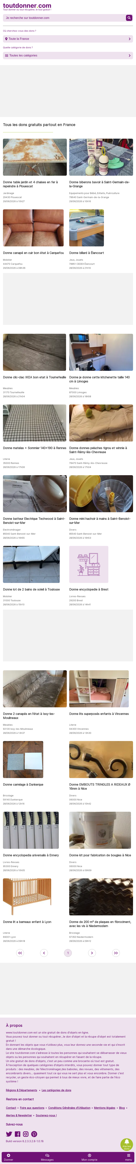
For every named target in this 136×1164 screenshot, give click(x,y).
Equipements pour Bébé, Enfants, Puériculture (94, 193)
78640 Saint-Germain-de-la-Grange (89, 197)
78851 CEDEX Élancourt (82, 263)
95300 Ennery (10, 866)
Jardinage (8, 193)
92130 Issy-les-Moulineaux (18, 729)
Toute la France (19, 38)
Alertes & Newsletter (19, 1115)
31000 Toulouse (12, 600)
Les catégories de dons (56, 1090)
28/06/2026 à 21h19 (80, 268)
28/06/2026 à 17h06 (14, 467)
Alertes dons (127, 1147)
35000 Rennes (11, 463)
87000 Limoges (78, 392)
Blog (122, 1107)
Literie (6, 459)
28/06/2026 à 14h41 (80, 604)
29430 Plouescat (12, 197)
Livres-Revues (77, 596)
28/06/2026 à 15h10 (13, 604)
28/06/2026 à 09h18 (14, 941)
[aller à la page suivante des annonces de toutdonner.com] (92, 953)
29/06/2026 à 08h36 (14, 268)
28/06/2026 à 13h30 (80, 733)
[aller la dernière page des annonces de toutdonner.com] (116, 953)
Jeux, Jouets (76, 259)
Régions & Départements (21, 1090)
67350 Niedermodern (81, 937)
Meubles (8, 388)
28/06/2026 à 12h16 (13, 803)
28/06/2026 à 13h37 (14, 733)
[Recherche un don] (65, 18)
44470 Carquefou (12, 263)
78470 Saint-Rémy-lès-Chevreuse (88, 463)
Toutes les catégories (23, 55)
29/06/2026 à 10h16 (80, 201)
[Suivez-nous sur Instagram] (25, 1135)
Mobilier (7, 259)
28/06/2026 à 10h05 (14, 870)
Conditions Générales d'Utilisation (69, 1107)
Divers (72, 529)
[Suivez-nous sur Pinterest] (34, 1135)
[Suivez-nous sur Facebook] (17, 1135)
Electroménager (12, 529)
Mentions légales (104, 1107)
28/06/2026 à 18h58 (80, 396)
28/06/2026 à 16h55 (14, 537)
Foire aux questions (32, 1107)
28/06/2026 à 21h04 (14, 396)
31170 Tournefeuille (13, 392)
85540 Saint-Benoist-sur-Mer (19, 533)
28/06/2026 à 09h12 (80, 941)
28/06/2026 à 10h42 (80, 803)
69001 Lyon (9, 937)
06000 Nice (75, 799)
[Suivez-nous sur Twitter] (9, 1135)
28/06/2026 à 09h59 (80, 870)
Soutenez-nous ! (46, 1115)
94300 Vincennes (79, 729)
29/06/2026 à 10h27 (14, 201)
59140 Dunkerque (13, 799)
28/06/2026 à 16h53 (80, 537)
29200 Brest (76, 600)
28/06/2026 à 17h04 (80, 467)
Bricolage (8, 795)
